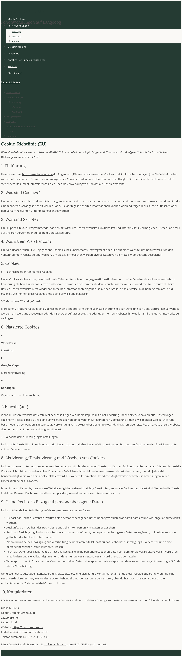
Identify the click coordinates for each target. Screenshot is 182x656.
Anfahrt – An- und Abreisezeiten (21, 126)
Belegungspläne (13, 116)
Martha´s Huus (13, 92)
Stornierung (12, 136)
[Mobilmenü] (10, 82)
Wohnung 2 (17, 107)
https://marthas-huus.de (37, 174)
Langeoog (11, 121)
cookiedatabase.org (56, 644)
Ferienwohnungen (14, 97)
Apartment (17, 111)
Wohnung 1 (17, 102)
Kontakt (10, 131)
